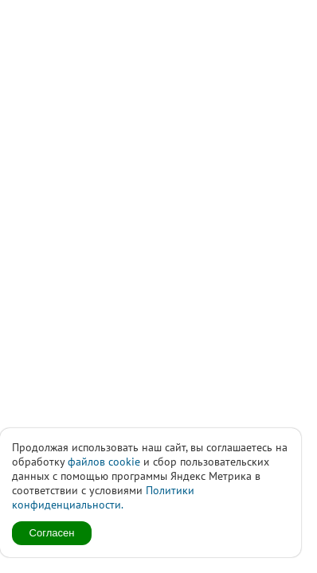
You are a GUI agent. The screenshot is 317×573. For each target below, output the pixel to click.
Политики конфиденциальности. (103, 497)
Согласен (52, 533)
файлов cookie (104, 461)
